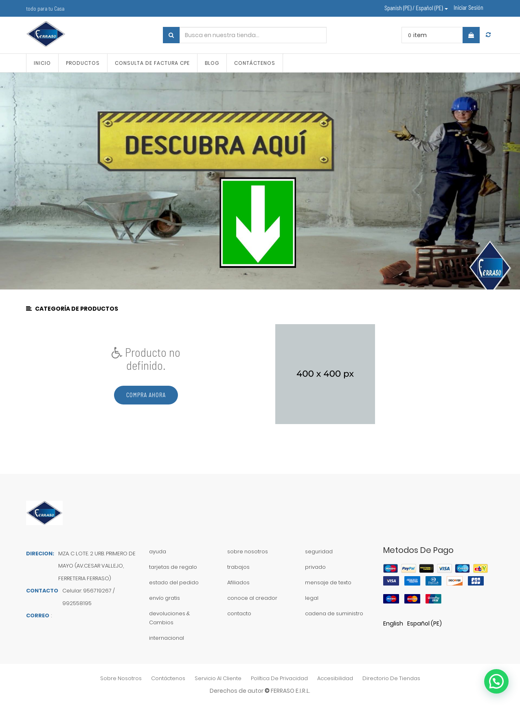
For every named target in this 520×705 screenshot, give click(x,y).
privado (315, 567)
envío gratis (164, 598)
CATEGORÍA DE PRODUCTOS (72, 309)
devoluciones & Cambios (169, 618)
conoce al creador (252, 598)
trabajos (238, 567)
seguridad (319, 551)
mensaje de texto (328, 582)
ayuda (157, 551)
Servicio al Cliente (218, 678)
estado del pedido (174, 582)
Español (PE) (424, 623)
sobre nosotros (247, 551)
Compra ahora (146, 394)
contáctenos (168, 678)
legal (311, 598)
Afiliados (238, 582)
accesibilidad (335, 678)
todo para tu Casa (45, 8)
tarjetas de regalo (173, 567)
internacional (166, 638)
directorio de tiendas (391, 678)
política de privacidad (279, 678)
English (393, 623)
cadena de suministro (334, 613)
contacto (239, 613)
